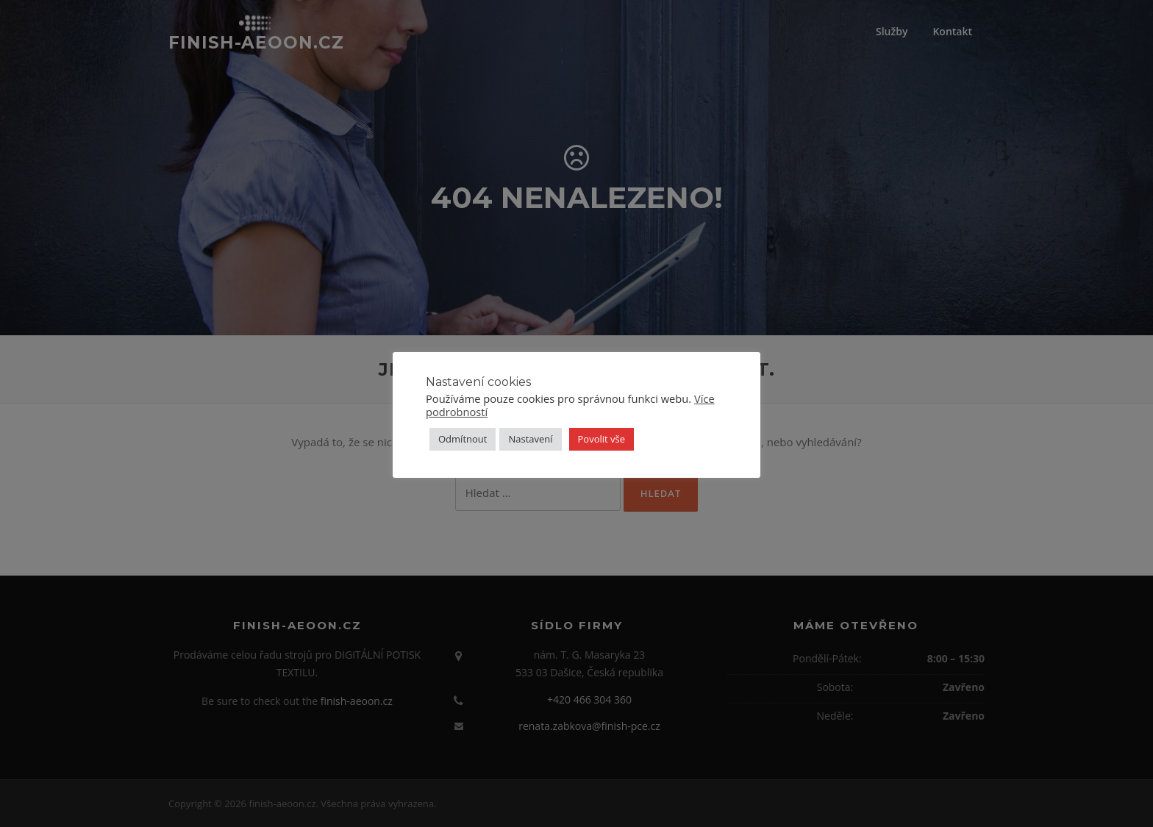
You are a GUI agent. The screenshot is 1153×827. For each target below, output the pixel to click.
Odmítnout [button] (462, 438)
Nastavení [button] (530, 438)
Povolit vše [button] (602, 438)
